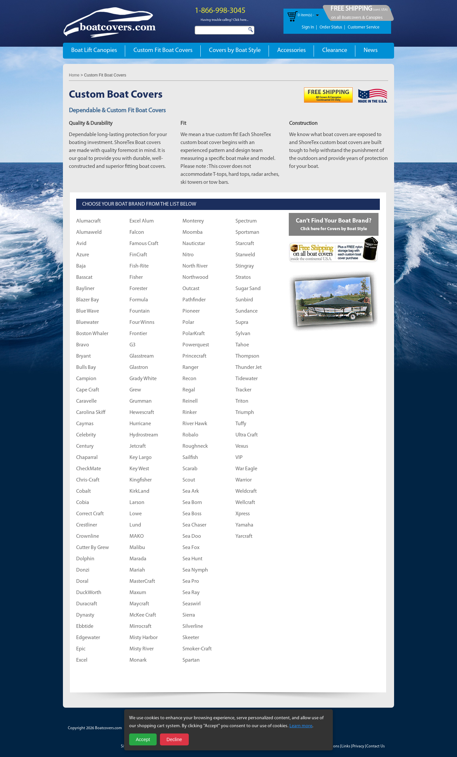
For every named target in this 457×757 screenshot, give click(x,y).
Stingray (244, 266)
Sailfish (190, 457)
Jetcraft (137, 446)
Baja (81, 266)
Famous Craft (143, 243)
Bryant (83, 356)
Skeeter (190, 637)
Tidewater (246, 378)
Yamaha (244, 525)
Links (345, 746)
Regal (188, 390)
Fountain (139, 311)
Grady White (143, 378)
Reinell (190, 401)
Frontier (138, 333)
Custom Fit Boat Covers (162, 50)
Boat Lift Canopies (94, 50)
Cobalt (83, 491)
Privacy (358, 746)
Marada (137, 559)
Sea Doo (191, 536)
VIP (239, 457)
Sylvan (242, 333)
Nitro (188, 255)
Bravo (82, 345)
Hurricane (140, 424)
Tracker (243, 390)
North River (195, 266)
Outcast (190, 288)
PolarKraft (193, 333)
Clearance (334, 50)
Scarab (189, 469)
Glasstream (141, 356)
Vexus (241, 446)
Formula (138, 300)
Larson (136, 502)
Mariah (137, 570)
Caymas (84, 424)
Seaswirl (191, 604)
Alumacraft (88, 221)
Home (74, 75)
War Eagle (246, 469)
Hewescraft (141, 412)
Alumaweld (89, 232)
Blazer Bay (87, 300)
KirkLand (139, 491)
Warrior (243, 480)
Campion (86, 378)
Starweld (245, 255)
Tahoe (242, 345)
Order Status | (332, 27)
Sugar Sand (248, 288)
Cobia (82, 502)
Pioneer (191, 311)
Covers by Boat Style (235, 50)
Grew (135, 390)
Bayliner (85, 288)
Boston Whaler (92, 333)
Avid (81, 243)
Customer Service (364, 27)
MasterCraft (142, 581)
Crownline (87, 536)
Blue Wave (87, 311)
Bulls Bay (86, 367)
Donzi (82, 570)
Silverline (192, 626)
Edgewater (88, 637)
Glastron (138, 367)
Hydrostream (143, 435)
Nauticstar (193, 243)
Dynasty (85, 615)
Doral (82, 581)
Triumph (244, 412)
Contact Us (375, 746)
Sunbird (244, 300)
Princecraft (194, 356)
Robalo (190, 435)
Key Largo (140, 457)
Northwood (195, 277)
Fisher (136, 277)
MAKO (136, 536)
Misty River (141, 649)
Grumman (140, 401)
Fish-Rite (139, 266)
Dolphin (85, 559)
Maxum (137, 592)
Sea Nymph (195, 570)
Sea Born (192, 502)
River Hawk (194, 424)
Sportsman (247, 232)
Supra (241, 322)
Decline (174, 739)
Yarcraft (243, 536)
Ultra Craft (246, 435)
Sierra (188, 615)
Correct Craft (90, 514)
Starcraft (244, 243)
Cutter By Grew (92, 547)
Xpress (242, 514)
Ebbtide (84, 626)
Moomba (192, 232)
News (371, 50)
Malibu (137, 547)
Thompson (247, 356)
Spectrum (246, 221)
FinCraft (138, 255)
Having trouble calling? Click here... (224, 20)
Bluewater (87, 322)
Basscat (84, 277)
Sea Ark (190, 491)
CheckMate (88, 469)
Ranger (190, 367)
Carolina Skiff (90, 412)
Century (85, 446)
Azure (82, 255)
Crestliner (86, 525)
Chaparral (87, 457)
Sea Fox (190, 547)
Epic (80, 649)
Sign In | (309, 27)
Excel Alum (141, 221)
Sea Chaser (194, 525)
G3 (132, 345)
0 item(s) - (306, 15)
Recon (189, 378)
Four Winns (141, 322)
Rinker (189, 412)
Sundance (246, 311)
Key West (139, 469)
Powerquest (195, 345)
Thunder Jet (248, 367)
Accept (143, 739)
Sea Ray (191, 592)
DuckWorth (88, 592)
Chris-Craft (87, 480)
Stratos (243, 277)
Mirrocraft (140, 626)
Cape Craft (87, 390)
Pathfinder (194, 300)
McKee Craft (142, 615)
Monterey (193, 221)
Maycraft (139, 604)
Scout (188, 480)
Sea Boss (191, 514)
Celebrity (86, 435)
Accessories (291, 50)
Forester (138, 288)
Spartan (191, 660)
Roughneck (195, 446)
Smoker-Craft (197, 649)
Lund (135, 525)
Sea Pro (190, 581)
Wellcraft (245, 502)
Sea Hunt (192, 559)
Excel (81, 660)
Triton (241, 401)
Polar (188, 322)
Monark (138, 660)
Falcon (136, 232)
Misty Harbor (143, 637)
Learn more (300, 726)
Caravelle (86, 401)
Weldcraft (246, 491)
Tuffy (240, 424)
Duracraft (86, 604)
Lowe (135, 514)
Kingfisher (140, 480)
